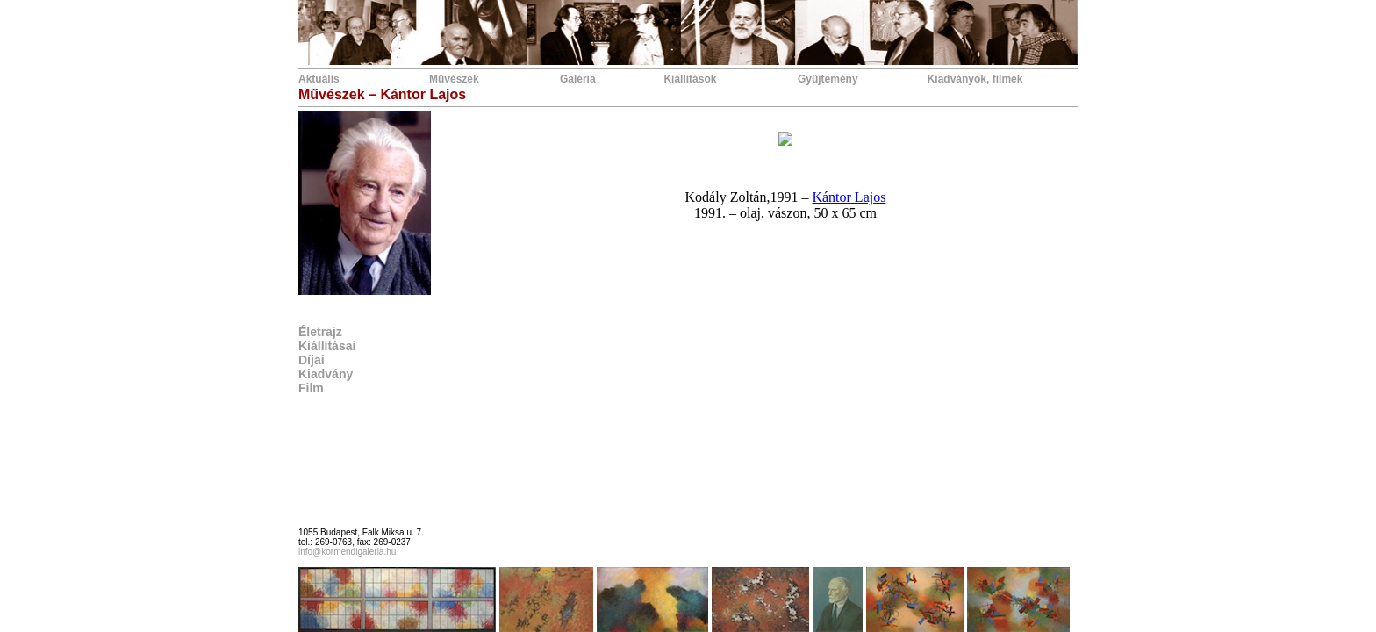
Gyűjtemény (828, 79)
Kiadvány (325, 374)
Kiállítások (689, 79)
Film (311, 388)
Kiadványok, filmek (975, 79)
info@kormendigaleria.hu (347, 552)
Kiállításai (326, 346)
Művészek (454, 79)
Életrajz (320, 332)
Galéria (578, 79)
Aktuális (319, 79)
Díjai (311, 360)
